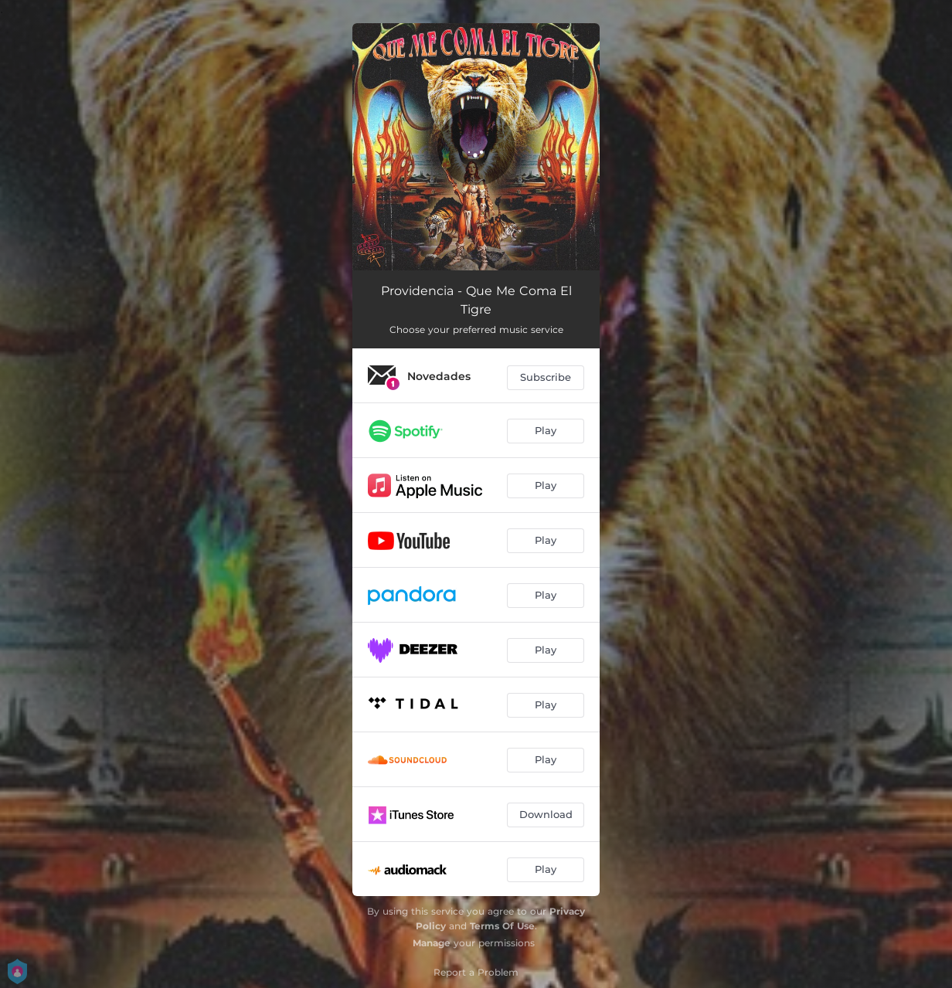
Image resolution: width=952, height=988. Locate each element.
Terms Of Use (502, 926)
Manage (431, 943)
